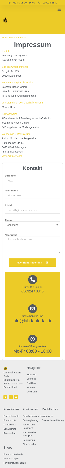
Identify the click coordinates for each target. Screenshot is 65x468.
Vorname (10, 175)
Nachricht (11, 235)
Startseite (7, 37)
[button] (59, 9)
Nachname (11, 190)
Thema (9, 220)
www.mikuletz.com (12, 156)
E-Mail (8, 205)
